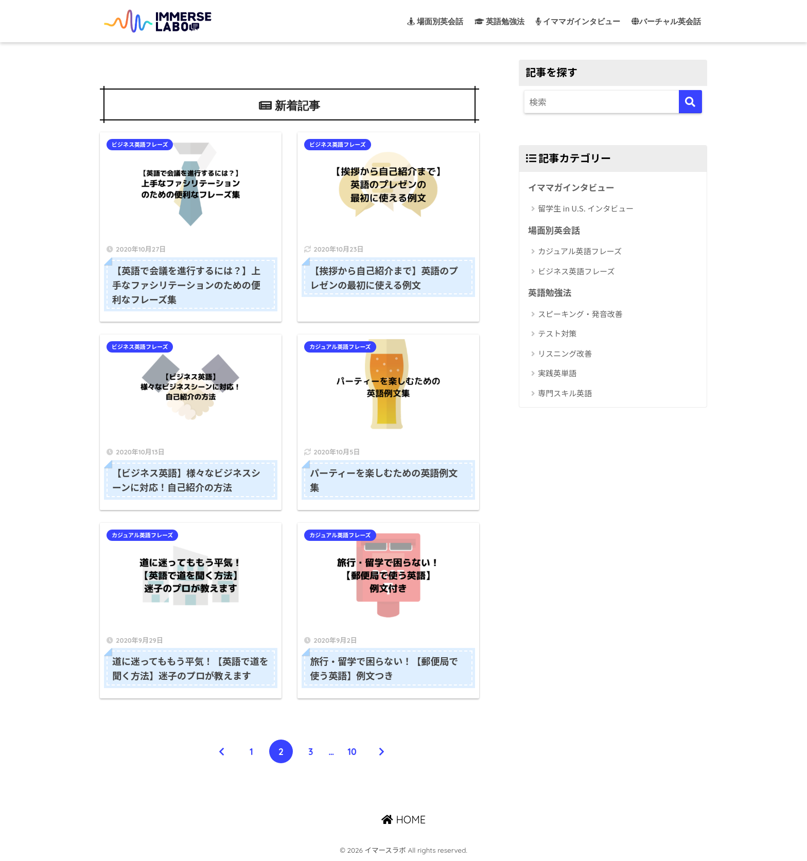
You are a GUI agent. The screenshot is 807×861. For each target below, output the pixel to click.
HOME (403, 819)
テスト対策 (557, 333)
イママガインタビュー (571, 187)
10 (352, 751)
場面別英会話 (554, 230)
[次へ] (382, 751)
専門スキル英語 (565, 393)
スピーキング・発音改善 (580, 313)
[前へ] (222, 751)
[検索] (690, 101)
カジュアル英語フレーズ (340, 347)
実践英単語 (557, 372)
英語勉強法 (549, 292)
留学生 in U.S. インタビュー (586, 208)
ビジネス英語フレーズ (140, 144)
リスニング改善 (565, 353)
